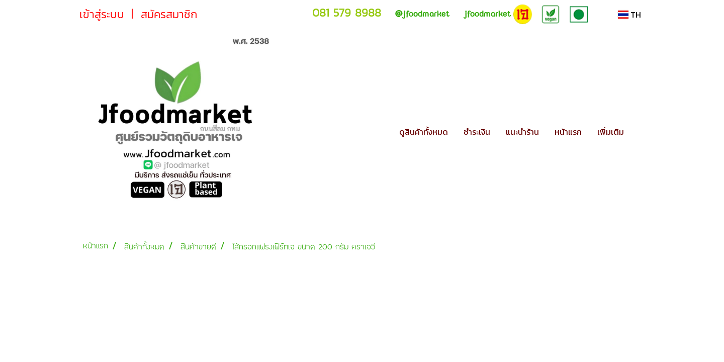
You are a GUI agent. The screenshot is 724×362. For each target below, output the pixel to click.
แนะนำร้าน (522, 132)
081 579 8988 (346, 13)
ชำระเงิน (477, 132)
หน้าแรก (568, 132)
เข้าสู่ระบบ (101, 14)
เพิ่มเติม (610, 132)
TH (629, 15)
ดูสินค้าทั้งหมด (423, 132)
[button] (641, 132)
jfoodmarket (422, 14)
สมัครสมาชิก (169, 14)
